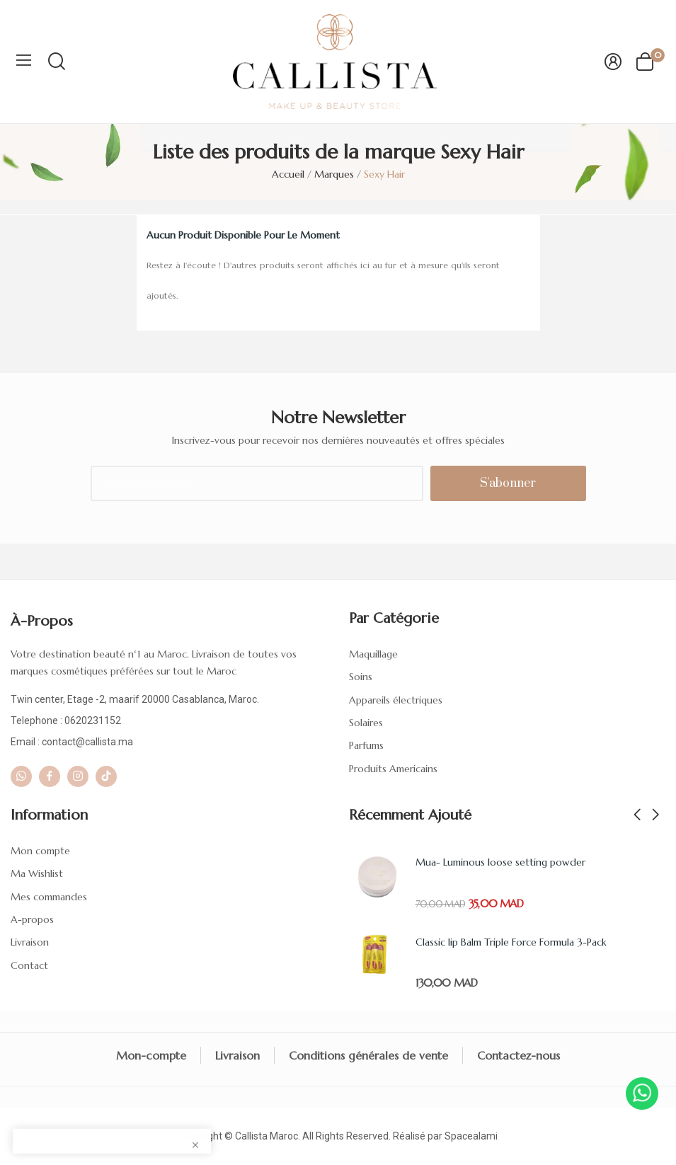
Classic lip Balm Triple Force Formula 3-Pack (511, 942)
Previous (637, 815)
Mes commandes (49, 896)
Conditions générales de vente (368, 1055)
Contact (29, 965)
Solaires (366, 722)
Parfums (366, 745)
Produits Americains (393, 768)
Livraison (30, 942)
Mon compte (40, 850)
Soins (360, 676)
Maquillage (373, 654)
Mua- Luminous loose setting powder (500, 862)
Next (655, 815)
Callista (251, 1136)
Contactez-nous (518, 1055)
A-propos (32, 919)
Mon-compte (151, 1055)
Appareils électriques (395, 700)
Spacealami (471, 1136)
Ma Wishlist (37, 873)
